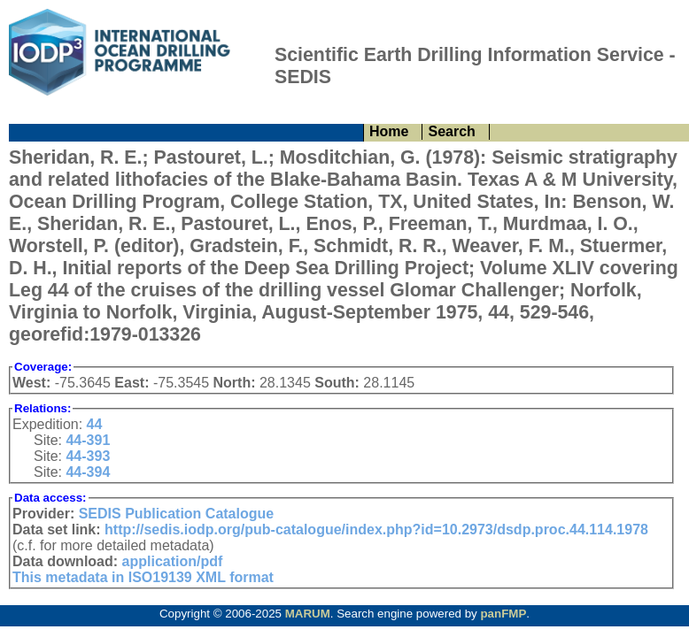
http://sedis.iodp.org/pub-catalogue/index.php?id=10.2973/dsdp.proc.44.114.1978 (376, 529)
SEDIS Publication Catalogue (176, 513)
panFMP (503, 613)
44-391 (88, 440)
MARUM (307, 613)
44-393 (88, 456)
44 (95, 424)
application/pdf (172, 561)
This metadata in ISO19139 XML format (143, 577)
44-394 (88, 472)
